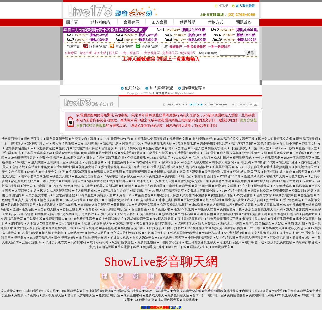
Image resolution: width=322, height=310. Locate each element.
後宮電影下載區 (128, 247)
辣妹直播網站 (133, 295)
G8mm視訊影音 (160, 157)
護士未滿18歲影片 (35, 186)
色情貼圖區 (139, 209)
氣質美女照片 (301, 237)
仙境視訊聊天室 (12, 219)
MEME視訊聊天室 (157, 291)
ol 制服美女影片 (156, 233)
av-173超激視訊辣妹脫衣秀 (37, 291)
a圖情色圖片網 (160, 209)
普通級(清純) (150, 46)
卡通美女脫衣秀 (56, 242)
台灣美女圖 (310, 214)
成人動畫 (37, 162)
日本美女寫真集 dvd (38, 153)
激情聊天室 (262, 186)
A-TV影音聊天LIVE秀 (115, 139)
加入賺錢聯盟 (161, 88)
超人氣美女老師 (53, 233)
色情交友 (107, 148)
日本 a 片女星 (49, 181)
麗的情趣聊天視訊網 (284, 214)
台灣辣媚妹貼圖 (64, 167)
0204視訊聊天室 (144, 200)
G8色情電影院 (266, 143)
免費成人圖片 (106, 195)
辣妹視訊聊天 (83, 186)
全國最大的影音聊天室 (96, 223)
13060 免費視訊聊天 (81, 219)
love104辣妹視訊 (293, 204)
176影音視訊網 (186, 143)
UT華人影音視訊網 (162, 167)
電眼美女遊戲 (96, 181)
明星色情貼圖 (225, 237)
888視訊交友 (124, 223)
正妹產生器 (34, 219)
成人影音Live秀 (202, 139)
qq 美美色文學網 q (37, 195)
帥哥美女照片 (311, 143)
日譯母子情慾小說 (129, 148)
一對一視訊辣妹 (12, 143)
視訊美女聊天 (88, 167)
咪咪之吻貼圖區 (169, 200)
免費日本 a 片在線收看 (134, 195)
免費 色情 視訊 (49, 157)
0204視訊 (21, 162)
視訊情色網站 (291, 200)
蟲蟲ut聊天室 (308, 148)
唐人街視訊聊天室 (114, 209)
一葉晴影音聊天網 (178, 186)
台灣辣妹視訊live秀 (255, 291)
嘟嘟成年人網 (275, 176)
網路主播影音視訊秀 (214, 143)
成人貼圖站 (221, 157)
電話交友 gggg (297, 228)
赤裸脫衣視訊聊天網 (158, 143)
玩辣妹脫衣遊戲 (123, 242)
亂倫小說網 (153, 148)
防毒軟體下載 (108, 153)
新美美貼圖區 (221, 167)
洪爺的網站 (78, 242)
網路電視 (17, 223)
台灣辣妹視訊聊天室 (128, 291)
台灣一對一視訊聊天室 (208, 295)
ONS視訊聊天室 (38, 143)
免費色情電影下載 (61, 228)
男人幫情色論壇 (63, 143)
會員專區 (131, 22)
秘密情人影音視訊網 (108, 172)
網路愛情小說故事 (194, 195)
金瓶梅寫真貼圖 (227, 214)
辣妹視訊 (155, 228)
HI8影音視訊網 (40, 237)
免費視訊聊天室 (109, 295)
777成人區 (197, 148)
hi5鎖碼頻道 (47, 204)
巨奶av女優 (191, 200)
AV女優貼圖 (244, 195)
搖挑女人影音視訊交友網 (275, 139)
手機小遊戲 (185, 214)
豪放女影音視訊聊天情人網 (264, 209)
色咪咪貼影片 (170, 162)
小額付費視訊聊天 (200, 237)
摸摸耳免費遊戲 (150, 176)
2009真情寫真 (282, 186)
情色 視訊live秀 (64, 237)
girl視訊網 (244, 162)
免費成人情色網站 (26, 295)
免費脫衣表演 (211, 233)
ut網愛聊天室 (221, 247)
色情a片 (203, 167)
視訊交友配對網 (242, 143)
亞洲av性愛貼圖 (23, 209)
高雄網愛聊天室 (138, 219)
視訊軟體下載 (254, 242)
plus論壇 (89, 153)
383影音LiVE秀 (265, 162)
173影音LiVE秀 (230, 176)
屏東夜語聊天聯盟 (166, 195)
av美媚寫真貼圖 (268, 204)
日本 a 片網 (93, 157)
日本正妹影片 (174, 228)
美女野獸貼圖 (68, 223)
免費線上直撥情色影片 (202, 190)
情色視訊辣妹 (11, 139)
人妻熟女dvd (75, 233)
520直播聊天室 (69, 291)
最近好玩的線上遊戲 (278, 172)
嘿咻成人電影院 (223, 162)
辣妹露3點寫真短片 (190, 219)
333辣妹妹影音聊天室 (95, 204)
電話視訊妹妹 (288, 162)
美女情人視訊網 (88, 143)
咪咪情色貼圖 (279, 237)
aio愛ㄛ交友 (105, 214)
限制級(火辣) (98, 46)
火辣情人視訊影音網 (31, 228)
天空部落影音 (126, 214)
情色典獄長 (296, 176)
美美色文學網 (221, 181)
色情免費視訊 (136, 157)
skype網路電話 (73, 157)
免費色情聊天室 (178, 295)
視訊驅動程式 (11, 153)
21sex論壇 (299, 153)
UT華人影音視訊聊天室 (167, 190)
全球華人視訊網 (165, 172)
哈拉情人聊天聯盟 (195, 162)
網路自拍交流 (260, 190)
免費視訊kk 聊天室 (178, 176)
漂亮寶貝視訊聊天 (137, 172)
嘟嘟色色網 (109, 228)
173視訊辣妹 (186, 223)
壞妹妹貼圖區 (118, 181)
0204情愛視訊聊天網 (185, 153)
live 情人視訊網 (87, 228)
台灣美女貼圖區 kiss (19, 148)
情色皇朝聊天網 (57, 139)
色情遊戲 (18, 167)
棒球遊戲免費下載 (119, 162)
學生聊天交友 (207, 209)
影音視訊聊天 (234, 200)
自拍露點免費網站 (117, 200)
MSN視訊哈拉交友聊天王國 (235, 139)
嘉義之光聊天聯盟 (150, 186)
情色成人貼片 (97, 233)
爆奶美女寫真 (275, 228)
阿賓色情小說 (131, 143)
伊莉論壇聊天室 (306, 167)
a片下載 (245, 186)
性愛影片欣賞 (253, 176)
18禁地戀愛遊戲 (64, 195)
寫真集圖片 (242, 181)
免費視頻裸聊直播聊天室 (221, 291)
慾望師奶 (168, 214)
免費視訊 (278, 291)
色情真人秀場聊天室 (81, 295)
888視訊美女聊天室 (171, 237)
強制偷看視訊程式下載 (223, 219)
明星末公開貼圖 (107, 186)
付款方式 (215, 22)
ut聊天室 (301, 172)
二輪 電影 (209, 153)
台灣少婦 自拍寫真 (258, 223)
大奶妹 (279, 223)
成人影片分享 (229, 153)
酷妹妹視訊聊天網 (254, 214)
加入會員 (159, 22)
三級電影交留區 (157, 153)
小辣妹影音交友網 (254, 153)
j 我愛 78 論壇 (201, 157)
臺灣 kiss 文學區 (225, 186)
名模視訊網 (255, 200)
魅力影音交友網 (297, 209)
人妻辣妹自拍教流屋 (41, 223)
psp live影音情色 (22, 214)
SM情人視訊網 (234, 233)
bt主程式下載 (177, 247)
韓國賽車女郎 (279, 153)
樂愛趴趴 (189, 300)
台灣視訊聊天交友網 (187, 291)
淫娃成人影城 (199, 247)
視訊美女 (20, 237)
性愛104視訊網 (184, 209)
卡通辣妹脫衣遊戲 (254, 219)
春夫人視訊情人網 (219, 204)
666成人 (32, 172)
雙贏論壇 (307, 195)
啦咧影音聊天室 (73, 181)
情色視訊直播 (49, 200)
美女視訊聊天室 (298, 291)
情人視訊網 (187, 167)
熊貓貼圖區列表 (205, 176)
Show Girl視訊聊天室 (248, 167)
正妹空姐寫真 (244, 204)
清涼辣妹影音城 (307, 242)
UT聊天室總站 (289, 181)
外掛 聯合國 (203, 186)
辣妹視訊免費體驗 (279, 242)
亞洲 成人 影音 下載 (246, 172)
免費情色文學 (178, 139)
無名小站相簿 (99, 242)
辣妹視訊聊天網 (281, 219)
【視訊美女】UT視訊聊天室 (249, 148)
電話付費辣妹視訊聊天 (200, 242)
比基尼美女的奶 (26, 190)
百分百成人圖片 (48, 209)
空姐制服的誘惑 (303, 190)
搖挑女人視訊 (119, 237)
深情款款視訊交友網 (92, 237)
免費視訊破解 (146, 242)
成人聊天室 (8, 291)
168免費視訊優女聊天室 (119, 176)
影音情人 (127, 186)
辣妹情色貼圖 (161, 93)
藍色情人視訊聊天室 (253, 237)
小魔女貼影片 (94, 162)
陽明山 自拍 (205, 214)
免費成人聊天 (154, 295)
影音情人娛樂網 (190, 172)
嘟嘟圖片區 (140, 190)
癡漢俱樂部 (280, 190)
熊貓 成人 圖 (296, 223)
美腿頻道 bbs (122, 204)
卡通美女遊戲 (45, 148)
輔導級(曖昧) (124, 46)
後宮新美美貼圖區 (87, 176)
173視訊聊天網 (287, 295)
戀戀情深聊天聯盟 (85, 148)
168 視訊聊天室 (197, 228)
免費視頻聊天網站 (261, 295)
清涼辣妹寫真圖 (79, 172)
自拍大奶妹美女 (39, 167)
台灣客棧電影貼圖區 (174, 204)
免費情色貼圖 (236, 295)
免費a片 (64, 148)
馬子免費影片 (84, 214)
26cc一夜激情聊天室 (298, 157)
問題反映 (244, 22)
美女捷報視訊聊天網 (96, 291)
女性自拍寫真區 (222, 195)
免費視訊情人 (55, 219)
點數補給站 (100, 22)
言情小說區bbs (32, 242)
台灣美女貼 (264, 195)
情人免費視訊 (207, 223)
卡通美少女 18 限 (53, 172)
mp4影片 (95, 200)
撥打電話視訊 (110, 167)
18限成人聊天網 (265, 181)
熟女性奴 (272, 200)
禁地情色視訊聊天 (133, 228)
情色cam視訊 (68, 204)
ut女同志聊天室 (163, 219)
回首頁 (72, 22)
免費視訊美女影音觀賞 (227, 228)
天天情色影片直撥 (217, 172)
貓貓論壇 (302, 186)
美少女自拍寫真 (13, 172)
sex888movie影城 (283, 148)
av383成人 (181, 157)
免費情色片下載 (231, 209)
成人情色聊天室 (168, 300)
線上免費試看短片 (111, 219)
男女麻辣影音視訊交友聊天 (155, 223)
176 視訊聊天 (29, 233)
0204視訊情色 (61, 186)
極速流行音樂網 (230, 242)
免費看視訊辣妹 (154, 247)
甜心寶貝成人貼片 (23, 181)
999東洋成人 (140, 181)
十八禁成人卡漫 (163, 181)
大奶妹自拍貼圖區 (101, 247)
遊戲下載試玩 (212, 200)
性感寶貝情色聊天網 (184, 233)
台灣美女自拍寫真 (83, 139)
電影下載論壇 (114, 157)
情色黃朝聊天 (217, 148)
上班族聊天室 (56, 162)
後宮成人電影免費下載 (125, 233)
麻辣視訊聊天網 (307, 139)
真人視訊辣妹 (27, 200)
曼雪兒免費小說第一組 (193, 181)
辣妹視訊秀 (111, 143)
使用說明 (188, 22)
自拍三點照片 (72, 209)
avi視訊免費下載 (134, 167)
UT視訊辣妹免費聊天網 (149, 139)
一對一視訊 (254, 228)
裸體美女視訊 (61, 176)
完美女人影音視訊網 (262, 233)
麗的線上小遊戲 (231, 223)
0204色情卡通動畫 (234, 190)
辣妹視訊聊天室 (132, 153)
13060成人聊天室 (74, 200)
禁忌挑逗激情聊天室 (22, 204)
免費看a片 (92, 209)
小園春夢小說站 (170, 242)
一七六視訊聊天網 (267, 157)
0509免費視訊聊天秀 (22, 157)
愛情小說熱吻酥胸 (278, 167)
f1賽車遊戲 (86, 195)
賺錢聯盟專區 (194, 88)
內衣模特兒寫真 (147, 162)
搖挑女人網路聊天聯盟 (55, 190)
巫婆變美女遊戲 (145, 204)
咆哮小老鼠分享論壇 (35, 176)
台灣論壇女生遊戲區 (115, 190)
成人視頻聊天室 (53, 295)
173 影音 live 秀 (143, 300)
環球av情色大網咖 (67, 153)
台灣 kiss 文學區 (176, 148)
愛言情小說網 (289, 143)
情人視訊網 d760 (86, 190)
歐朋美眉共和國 (286, 195)
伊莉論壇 (75, 162)
